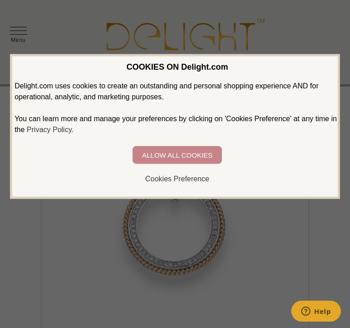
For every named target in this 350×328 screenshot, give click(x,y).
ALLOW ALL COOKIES (177, 155)
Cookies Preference (177, 179)
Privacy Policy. (50, 129)
